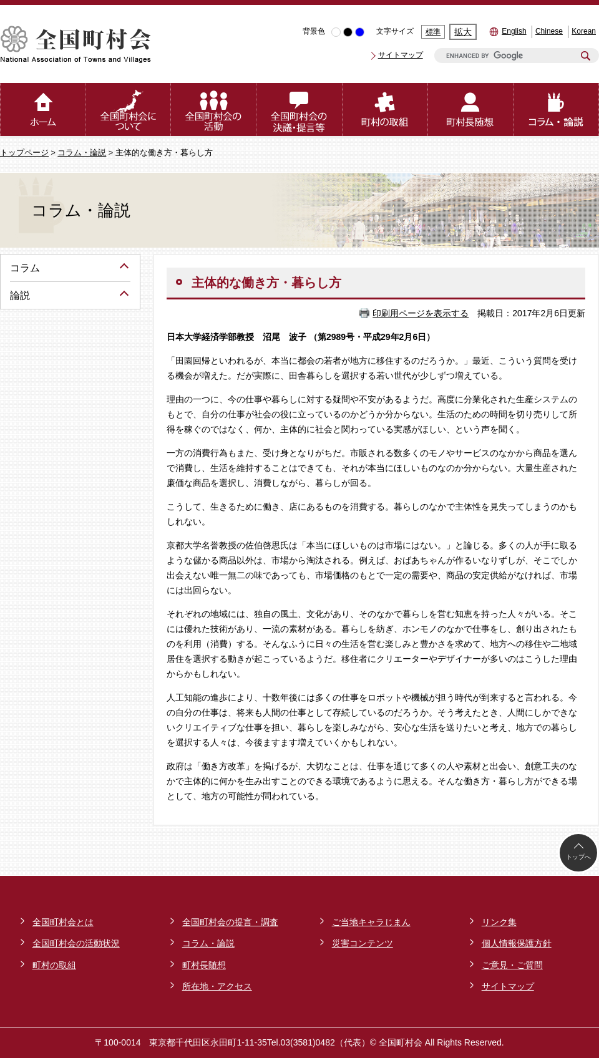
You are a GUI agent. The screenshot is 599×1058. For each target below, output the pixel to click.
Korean (584, 31)
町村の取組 (54, 965)
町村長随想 (204, 965)
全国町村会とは (63, 922)
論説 (20, 295)
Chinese (549, 31)
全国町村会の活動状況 (76, 943)
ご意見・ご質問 (512, 965)
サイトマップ (400, 55)
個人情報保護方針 (517, 943)
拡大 (463, 32)
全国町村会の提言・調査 (230, 922)
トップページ (24, 152)
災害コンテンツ (362, 943)
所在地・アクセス (217, 986)
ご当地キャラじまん (371, 922)
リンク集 (499, 922)
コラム (25, 268)
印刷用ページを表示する (421, 313)
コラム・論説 (81, 152)
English (514, 31)
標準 (433, 31)
